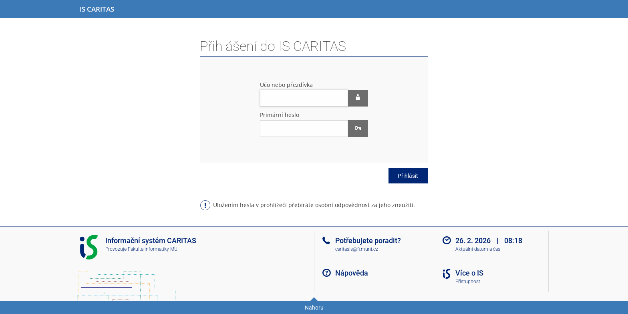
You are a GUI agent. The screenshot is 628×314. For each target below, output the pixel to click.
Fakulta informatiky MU (152, 249)
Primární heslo (279, 115)
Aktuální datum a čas (477, 249)
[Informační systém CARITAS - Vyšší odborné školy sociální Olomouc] (97, 9)
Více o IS (469, 273)
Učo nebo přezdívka (286, 85)
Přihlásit (408, 176)
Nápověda (351, 273)
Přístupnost (467, 281)
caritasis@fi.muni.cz (356, 249)
